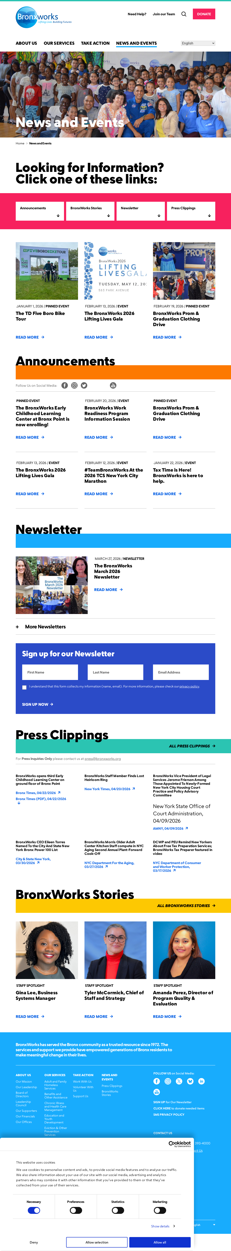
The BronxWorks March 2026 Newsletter (113, 571)
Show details (160, 1226)
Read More (30, 337)
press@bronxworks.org (103, 758)
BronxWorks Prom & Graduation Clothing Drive (176, 318)
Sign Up (159, 1102)
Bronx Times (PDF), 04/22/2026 (41, 800)
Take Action (95, 43)
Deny (34, 1242)
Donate (204, 14)
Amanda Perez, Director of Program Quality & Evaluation (183, 998)
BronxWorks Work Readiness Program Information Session (107, 413)
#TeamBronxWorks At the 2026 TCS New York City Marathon (113, 475)
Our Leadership (26, 1087)
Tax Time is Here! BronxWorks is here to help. (178, 475)
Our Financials (25, 1116)
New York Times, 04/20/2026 (110, 789)
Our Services (59, 43)
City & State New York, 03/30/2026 (33, 861)
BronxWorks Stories (110, 1093)
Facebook (64, 385)
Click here (162, 1108)
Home (20, 143)
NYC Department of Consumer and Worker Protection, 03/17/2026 (177, 866)
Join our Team (164, 14)
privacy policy (189, 686)
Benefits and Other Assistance (55, 1095)
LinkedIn (103, 385)
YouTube (113, 385)
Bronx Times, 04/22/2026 (38, 793)
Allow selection (97, 1242)
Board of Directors (22, 1094)
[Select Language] (198, 43)
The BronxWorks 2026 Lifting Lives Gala (109, 316)
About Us (26, 43)
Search (183, 14)
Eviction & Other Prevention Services (55, 1131)
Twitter (84, 385)
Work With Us (82, 1081)
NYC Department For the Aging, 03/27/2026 (109, 865)
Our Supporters (26, 1110)
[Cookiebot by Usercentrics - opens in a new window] (172, 1144)
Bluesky (94, 385)
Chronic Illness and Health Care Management (55, 1106)
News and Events (136, 43)
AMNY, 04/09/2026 (171, 828)
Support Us (80, 1096)
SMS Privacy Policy (168, 1114)
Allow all (160, 1242)
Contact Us (194, 1150)
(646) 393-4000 (197, 1143)
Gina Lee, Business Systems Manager (37, 995)
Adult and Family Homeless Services (55, 1085)
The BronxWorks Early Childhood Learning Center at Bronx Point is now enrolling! (42, 416)
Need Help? (137, 14)
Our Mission (24, 1081)
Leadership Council (23, 1103)
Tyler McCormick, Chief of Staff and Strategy (114, 995)
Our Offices (24, 1122)
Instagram (74, 385)
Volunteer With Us (83, 1088)
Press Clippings (112, 1086)
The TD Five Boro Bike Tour (40, 316)
